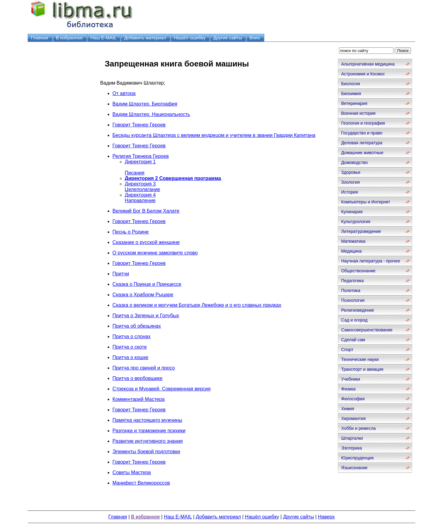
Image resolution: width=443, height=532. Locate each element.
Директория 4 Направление (140, 197)
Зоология (350, 182)
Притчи (121, 273)
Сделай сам (353, 339)
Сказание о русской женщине (146, 242)
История (349, 192)
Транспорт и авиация (362, 369)
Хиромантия (353, 418)
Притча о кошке (131, 357)
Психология (353, 300)
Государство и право (361, 132)
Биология (350, 83)
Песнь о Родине (131, 231)
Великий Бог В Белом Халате (146, 211)
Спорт (347, 349)
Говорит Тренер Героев (139, 124)
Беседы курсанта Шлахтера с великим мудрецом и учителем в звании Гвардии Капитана (214, 135)
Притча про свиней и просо (144, 367)
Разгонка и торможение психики (149, 430)
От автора (124, 93)
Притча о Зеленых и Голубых (146, 315)
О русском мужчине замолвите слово (155, 252)
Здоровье (351, 172)
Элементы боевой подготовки (146, 451)
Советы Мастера (132, 472)
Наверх (326, 516)
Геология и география (363, 123)
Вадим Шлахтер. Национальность (151, 114)
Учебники (350, 379)
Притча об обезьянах (137, 326)
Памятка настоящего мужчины (147, 420)
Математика (353, 241)
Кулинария (352, 211)
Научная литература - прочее (370, 260)
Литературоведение (361, 231)
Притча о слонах (132, 336)
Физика (348, 388)
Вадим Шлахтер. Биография (145, 103)
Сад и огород (354, 320)
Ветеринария (354, 103)
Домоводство (354, 162)
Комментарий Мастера (139, 399)
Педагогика (352, 280)
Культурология (355, 221)
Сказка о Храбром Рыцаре (143, 294)
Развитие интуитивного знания (148, 441)
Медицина (351, 251)
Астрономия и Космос (363, 73)
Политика (350, 290)
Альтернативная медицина (368, 64)
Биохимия (351, 93)
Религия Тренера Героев (141, 156)
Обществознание (358, 270)
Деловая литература (361, 142)
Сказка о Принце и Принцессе (147, 284)
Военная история (358, 113)
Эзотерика (351, 448)
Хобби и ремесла (358, 428)
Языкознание (354, 467)
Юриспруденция (357, 457)
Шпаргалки (352, 438)
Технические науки (360, 359)
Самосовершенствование (367, 329)
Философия (353, 398)
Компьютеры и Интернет (365, 201)
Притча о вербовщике (138, 378)
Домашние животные (362, 152)
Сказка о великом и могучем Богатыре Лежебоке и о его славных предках (197, 305)
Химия (347, 408)
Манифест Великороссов (141, 483)
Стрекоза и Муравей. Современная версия (162, 388)
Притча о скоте (130, 347)
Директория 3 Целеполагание (142, 186)
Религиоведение (357, 310)
